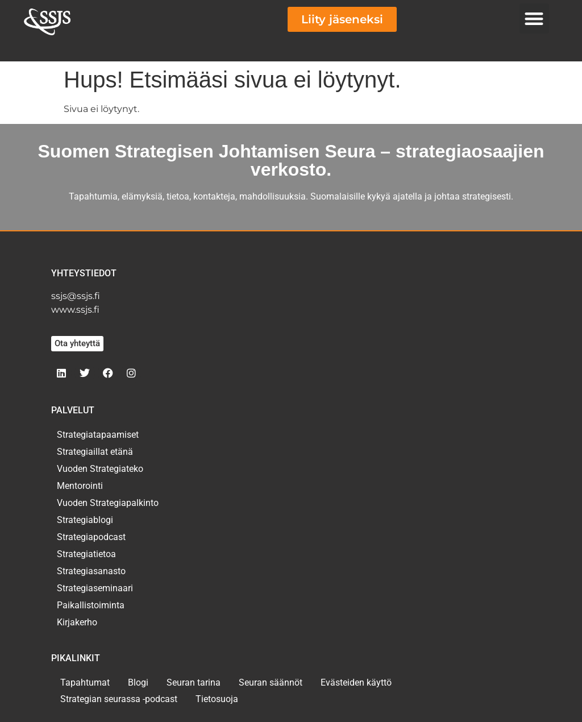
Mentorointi (80, 485)
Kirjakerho (77, 622)
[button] (534, 18)
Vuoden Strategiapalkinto (108, 502)
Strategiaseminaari (95, 588)
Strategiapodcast (91, 537)
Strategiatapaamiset (98, 434)
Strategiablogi (85, 519)
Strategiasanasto (91, 571)
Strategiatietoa (86, 554)
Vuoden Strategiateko (100, 468)
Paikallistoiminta (90, 605)
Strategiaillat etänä (95, 451)
